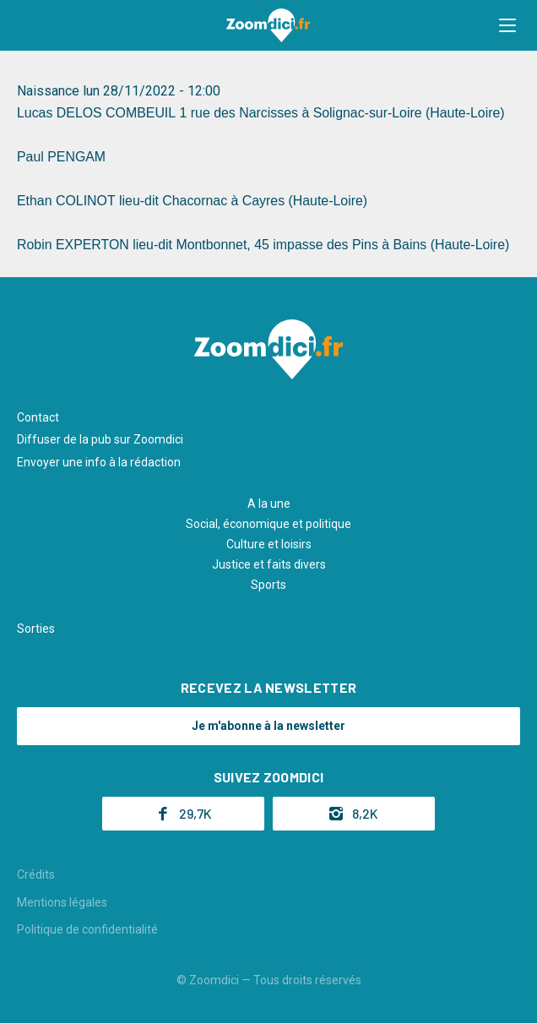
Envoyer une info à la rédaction (99, 462)
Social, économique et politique (268, 524)
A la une (268, 503)
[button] (507, 25)
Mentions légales (62, 902)
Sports (268, 584)
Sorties (36, 628)
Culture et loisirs (269, 544)
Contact (38, 417)
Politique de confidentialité (87, 929)
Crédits (36, 874)
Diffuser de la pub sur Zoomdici (100, 439)
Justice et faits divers (269, 564)
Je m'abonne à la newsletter (268, 726)
